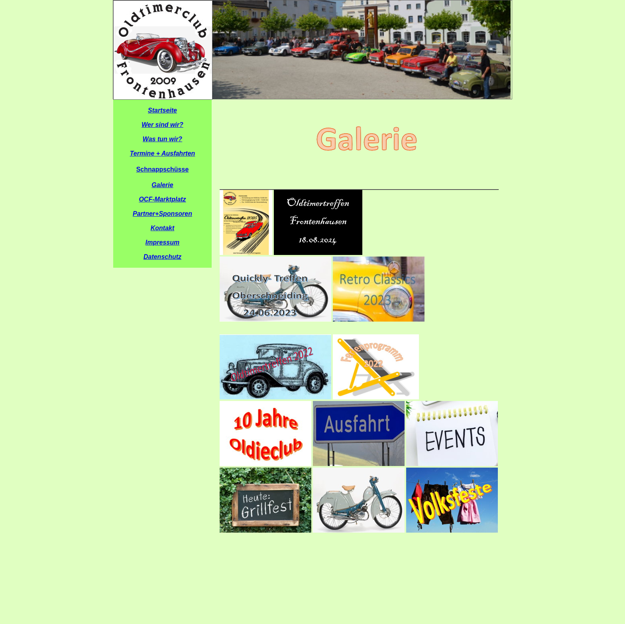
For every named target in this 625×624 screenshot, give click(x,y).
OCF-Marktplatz (162, 199)
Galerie (162, 185)
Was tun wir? (162, 139)
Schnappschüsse (162, 169)
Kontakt (163, 228)
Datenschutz (162, 256)
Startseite (162, 110)
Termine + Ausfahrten (162, 153)
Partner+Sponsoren (162, 213)
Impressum (162, 242)
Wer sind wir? (162, 124)
